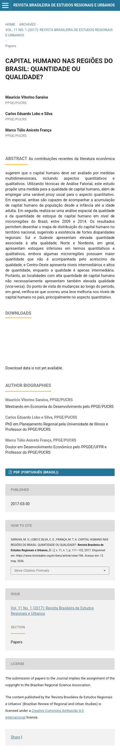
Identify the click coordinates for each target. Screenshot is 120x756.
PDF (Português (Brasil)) (35, 472)
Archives (27, 24)
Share (15, 737)
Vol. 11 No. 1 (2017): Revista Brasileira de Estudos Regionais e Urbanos (59, 32)
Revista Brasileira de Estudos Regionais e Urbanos (64, 5)
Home (10, 24)
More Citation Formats (31, 570)
